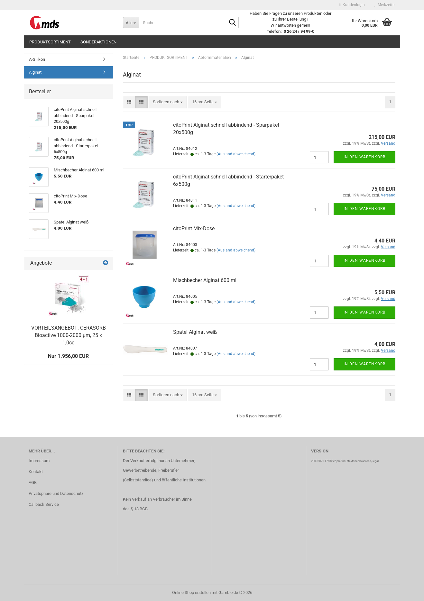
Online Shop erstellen (191, 592)
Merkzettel (384, 5)
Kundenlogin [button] (352, 5)
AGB (33, 482)
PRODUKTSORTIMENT (50, 42)
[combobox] (168, 102)
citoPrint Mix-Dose (194, 228)
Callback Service (44, 504)
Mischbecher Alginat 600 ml (204, 280)
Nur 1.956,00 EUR (68, 356)
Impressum (39, 460)
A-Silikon (37, 59)
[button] (129, 102)
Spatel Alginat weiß (195, 332)
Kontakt (36, 471)
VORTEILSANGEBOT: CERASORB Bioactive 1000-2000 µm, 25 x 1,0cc (68, 335)
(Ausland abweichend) (236, 154)
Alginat (35, 72)
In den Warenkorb (364, 157)
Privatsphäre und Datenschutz (56, 493)
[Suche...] (131, 22)
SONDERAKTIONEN (98, 42)
